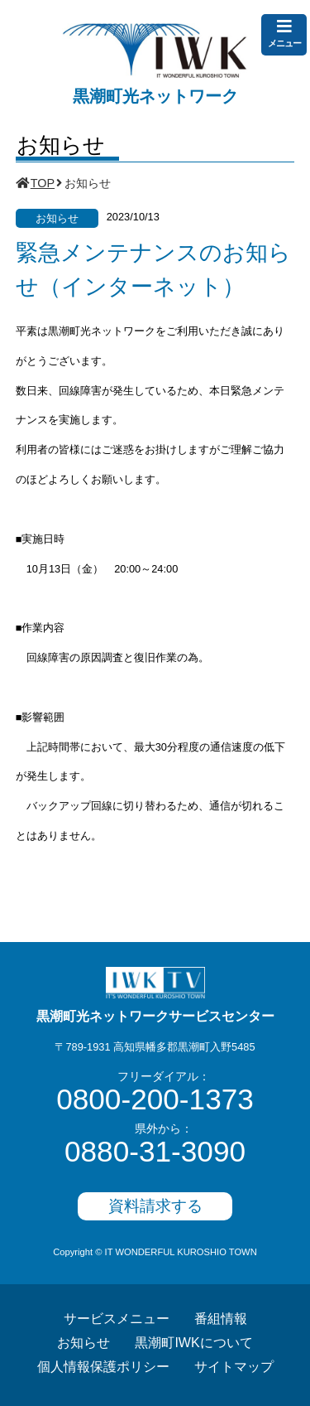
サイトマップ (234, 1367)
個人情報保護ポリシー (103, 1367)
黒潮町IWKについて (193, 1343)
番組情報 (220, 1319)
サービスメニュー (116, 1319)
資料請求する (155, 1206)
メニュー (284, 33)
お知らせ (83, 1343)
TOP (43, 183)
